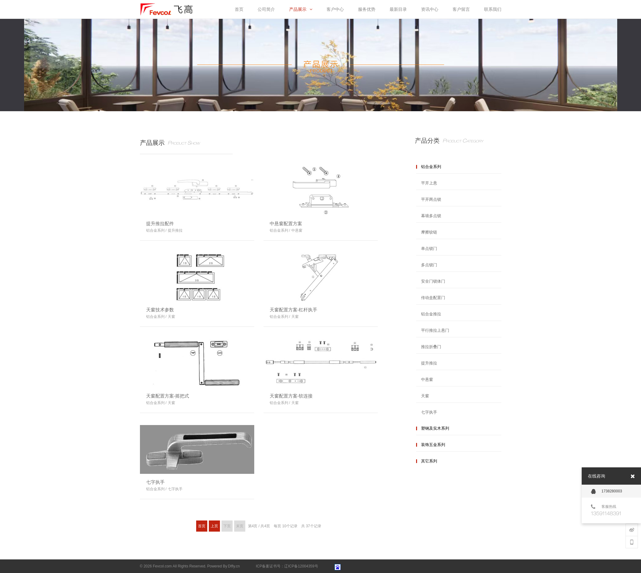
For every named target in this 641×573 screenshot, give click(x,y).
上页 (214, 526)
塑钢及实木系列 (435, 428)
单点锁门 (429, 248)
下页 (227, 526)
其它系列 (429, 461)
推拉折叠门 (431, 346)
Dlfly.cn (234, 566)
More (245, 227)
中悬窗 (427, 379)
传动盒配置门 (433, 297)
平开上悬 (429, 183)
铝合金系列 (431, 166)
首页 (201, 526)
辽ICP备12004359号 (301, 566)
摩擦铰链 (429, 232)
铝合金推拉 (431, 314)
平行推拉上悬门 (435, 330)
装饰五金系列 (433, 444)
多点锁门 (429, 265)
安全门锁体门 (433, 281)
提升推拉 (429, 363)
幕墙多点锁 (431, 215)
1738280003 (606, 491)
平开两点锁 (431, 199)
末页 (239, 526)
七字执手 (429, 412)
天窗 (425, 396)
